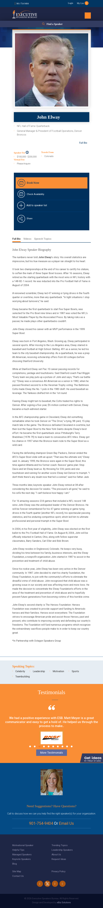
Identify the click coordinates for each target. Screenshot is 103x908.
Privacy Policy (58, 871)
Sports (75, 671)
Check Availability (35, 194)
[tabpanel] (51, 729)
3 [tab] (39, 746)
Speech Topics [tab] (42, 238)
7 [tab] (58, 746)
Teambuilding (22, 676)
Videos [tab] (27, 238)
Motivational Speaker (22, 845)
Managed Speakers (22, 854)
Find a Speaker (54, 24)
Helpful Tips (18, 850)
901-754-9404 (22, 3)
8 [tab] (62, 746)
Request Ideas (59, 859)
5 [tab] (48, 746)
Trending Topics (60, 845)
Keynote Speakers (21, 859)
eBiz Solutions (64, 902)
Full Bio (83, 142)
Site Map (16, 871)
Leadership (39, 671)
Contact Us (18, 876)
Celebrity (20, 671)
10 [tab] (72, 746)
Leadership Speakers (62, 850)
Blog (14, 863)
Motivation (58, 671)
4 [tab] (44, 746)
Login (70, 3)
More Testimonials (51, 752)
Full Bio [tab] (16, 238)
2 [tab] (35, 746)
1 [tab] (30, 746)
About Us (56, 854)
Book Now (33, 182)
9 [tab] (67, 746)
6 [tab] (53, 746)
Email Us (66, 823)
